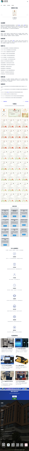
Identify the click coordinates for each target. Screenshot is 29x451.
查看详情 (5, 216)
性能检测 (13, 5)
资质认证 (2, 423)
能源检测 (2, 413)
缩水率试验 (26, 101)
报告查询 (2, 424)
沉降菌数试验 (5, 101)
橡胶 (13, 40)
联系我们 (14, 396)
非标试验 (2, 416)
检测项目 (4, 5)
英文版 (2, 417)
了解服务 (14, 398)
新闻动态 (2, 427)
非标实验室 (8, 5)
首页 (1, 5)
